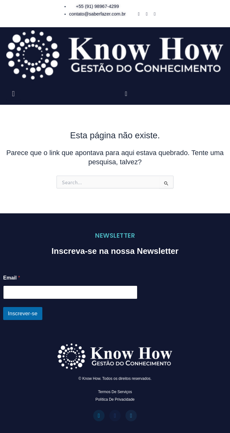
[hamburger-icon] (13, 93)
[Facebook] (138, 13)
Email (11, 277)
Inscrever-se (23, 314)
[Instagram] (147, 13)
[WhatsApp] (154, 13)
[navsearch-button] (126, 93)
